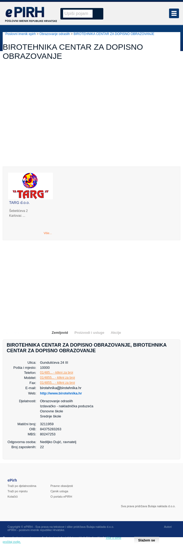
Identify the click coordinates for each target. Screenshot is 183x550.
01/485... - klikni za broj (56, 372)
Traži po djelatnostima (22, 485)
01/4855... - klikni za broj (57, 377)
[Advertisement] (91, 119)
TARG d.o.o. (19, 202)
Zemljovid (60, 333)
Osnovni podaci (19, 333)
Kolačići (13, 496)
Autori (168, 526)
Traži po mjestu (18, 491)
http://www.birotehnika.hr (61, 393)
